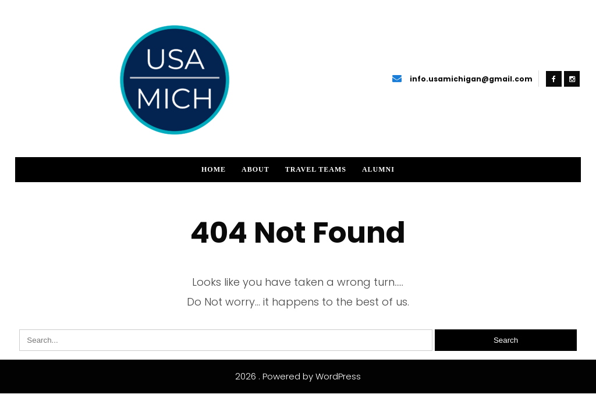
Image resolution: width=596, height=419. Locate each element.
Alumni (378, 169)
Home (213, 169)
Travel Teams (315, 169)
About (255, 169)
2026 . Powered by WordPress (298, 376)
